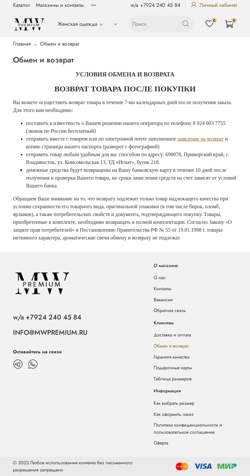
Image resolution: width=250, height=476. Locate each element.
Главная (22, 44)
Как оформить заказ (174, 414)
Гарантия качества (171, 357)
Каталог (21, 5)
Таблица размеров (173, 378)
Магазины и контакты (60, 5)
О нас (160, 277)
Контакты (162, 288)
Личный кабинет (213, 5)
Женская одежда (81, 24)
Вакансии (163, 299)
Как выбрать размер (174, 403)
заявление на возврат (200, 139)
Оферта (161, 443)
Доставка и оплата (172, 335)
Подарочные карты (173, 367)
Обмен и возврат (171, 346)
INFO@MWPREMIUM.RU (50, 332)
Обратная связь (170, 310)
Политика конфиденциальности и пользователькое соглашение (188, 428)
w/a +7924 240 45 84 (155, 5)
